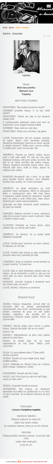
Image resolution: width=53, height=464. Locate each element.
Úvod (5, 28)
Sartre (11, 28)
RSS (45, 461)
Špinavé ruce (26, 91)
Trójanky (26, 94)
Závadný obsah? (27, 461)
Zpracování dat (38, 461)
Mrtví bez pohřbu (26, 87)
